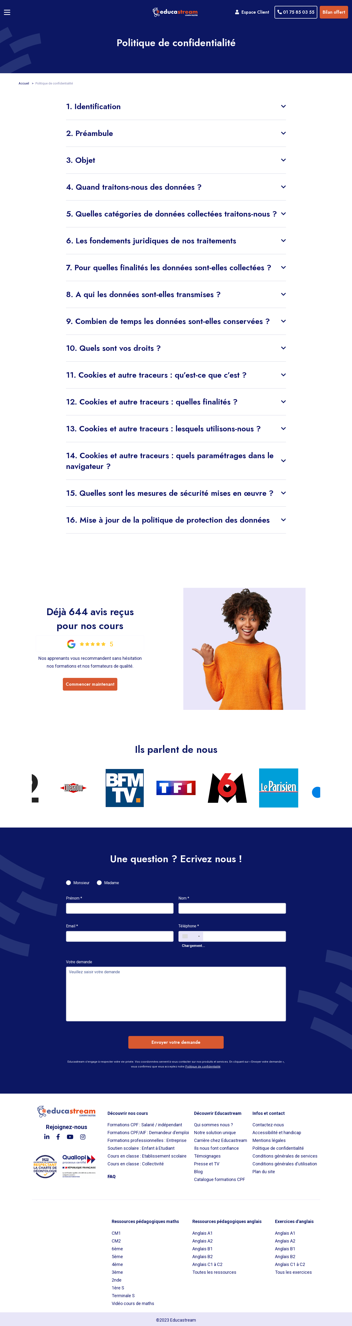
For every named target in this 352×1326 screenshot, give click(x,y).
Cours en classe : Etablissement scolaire (147, 1154)
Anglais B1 (202, 1246)
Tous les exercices (293, 1270)
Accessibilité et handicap (277, 1130)
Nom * (183, 896)
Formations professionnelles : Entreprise (147, 1138)
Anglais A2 (202, 1239)
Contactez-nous (268, 1122)
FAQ (112, 1174)
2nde (116, 1278)
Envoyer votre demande (176, 1040)
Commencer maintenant (90, 683)
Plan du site (264, 1169)
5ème (117, 1254)
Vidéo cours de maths (133, 1301)
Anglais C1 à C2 (207, 1262)
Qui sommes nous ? (213, 1122)
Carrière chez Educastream (220, 1138)
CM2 (116, 1239)
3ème (117, 1270)
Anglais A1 (202, 1231)
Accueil (24, 81)
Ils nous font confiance (216, 1146)
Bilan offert (333, 11)
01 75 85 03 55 (294, 11)
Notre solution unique (215, 1130)
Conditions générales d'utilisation (285, 1161)
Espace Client (251, 11)
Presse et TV (206, 1161)
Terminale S (123, 1293)
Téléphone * (188, 924)
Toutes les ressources (214, 1270)
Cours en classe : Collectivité (136, 1161)
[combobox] (191, 934)
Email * (72, 924)
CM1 (116, 1231)
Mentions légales (269, 1138)
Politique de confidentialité (202, 1064)
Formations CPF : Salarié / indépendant (145, 1122)
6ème (117, 1246)
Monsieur (81, 881)
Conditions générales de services (285, 1154)
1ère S (118, 1285)
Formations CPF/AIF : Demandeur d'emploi (148, 1130)
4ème (117, 1262)
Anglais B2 (202, 1254)
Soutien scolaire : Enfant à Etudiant (141, 1146)
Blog (198, 1169)
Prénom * (74, 896)
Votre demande (79, 960)
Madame (111, 881)
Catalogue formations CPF (219, 1177)
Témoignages (207, 1154)
